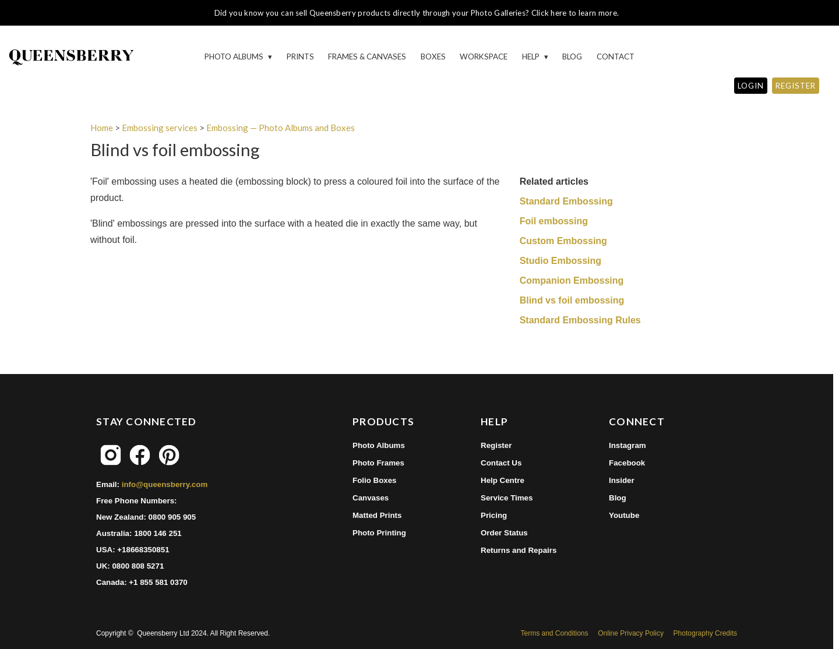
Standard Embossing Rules (580, 320)
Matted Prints (376, 515)
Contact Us (501, 462)
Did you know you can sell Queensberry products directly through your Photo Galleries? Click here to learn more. (416, 12)
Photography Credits (705, 633)
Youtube (624, 515)
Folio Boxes (374, 480)
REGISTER (795, 85)
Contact (615, 56)
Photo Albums (235, 56)
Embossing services (160, 127)
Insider (621, 480)
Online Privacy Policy (631, 633)
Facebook (627, 462)
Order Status (504, 532)
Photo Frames (378, 462)
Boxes (433, 56)
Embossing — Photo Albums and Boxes (280, 127)
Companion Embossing (572, 280)
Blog (572, 56)
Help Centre (502, 480)
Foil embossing (554, 221)
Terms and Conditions (554, 633)
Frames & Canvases (367, 56)
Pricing (494, 515)
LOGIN (751, 85)
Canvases (370, 497)
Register (496, 445)
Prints (300, 56)
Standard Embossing (566, 201)
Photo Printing (379, 532)
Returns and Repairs (518, 550)
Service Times (507, 497)
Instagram (627, 445)
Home (101, 127)
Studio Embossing (560, 261)
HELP (531, 56)
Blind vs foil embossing (572, 300)
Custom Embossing (563, 241)
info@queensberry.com (165, 484)
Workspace (483, 56)
